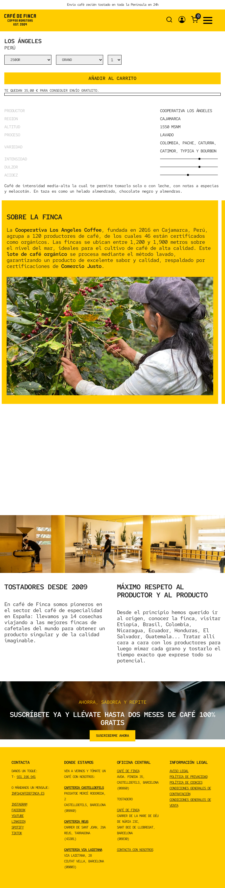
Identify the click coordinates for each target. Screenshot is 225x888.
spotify (17, 827)
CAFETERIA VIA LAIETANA (83, 849)
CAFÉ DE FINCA (128, 771)
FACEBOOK (18, 810)
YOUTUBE (17, 816)
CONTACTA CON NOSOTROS (135, 849)
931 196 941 (26, 776)
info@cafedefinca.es (27, 793)
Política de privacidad (188, 776)
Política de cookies (186, 782)
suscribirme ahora (112, 735)
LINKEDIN (18, 821)
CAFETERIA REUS (76, 821)
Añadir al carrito (112, 78)
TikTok (16, 833)
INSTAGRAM (19, 804)
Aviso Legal (179, 771)
